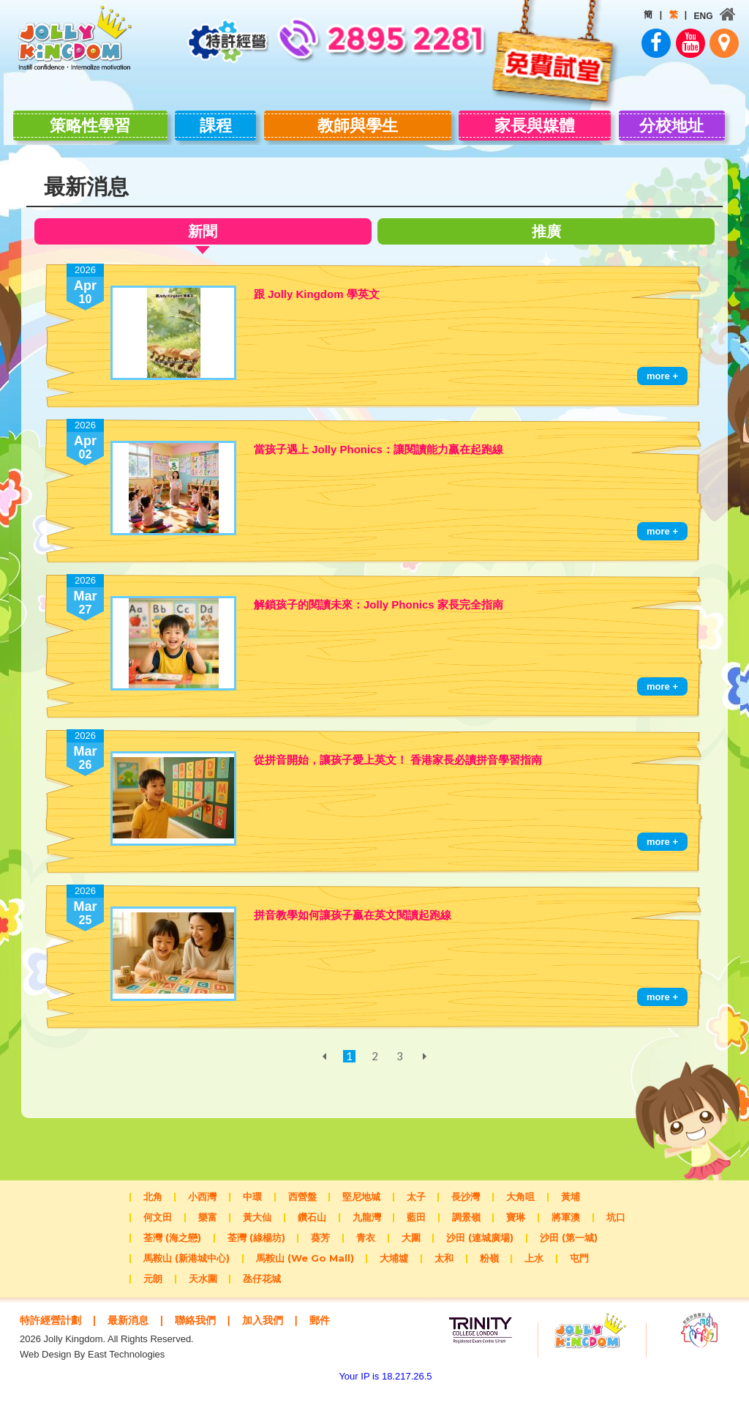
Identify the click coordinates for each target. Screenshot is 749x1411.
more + (662, 382)
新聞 (199, 239)
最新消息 (134, 1326)
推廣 (550, 237)
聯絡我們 (204, 1326)
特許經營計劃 (53, 1326)
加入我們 (275, 1326)
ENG (698, 16)
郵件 (57, 1340)
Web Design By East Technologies (92, 1374)
